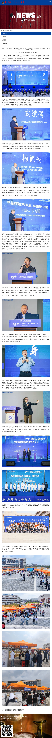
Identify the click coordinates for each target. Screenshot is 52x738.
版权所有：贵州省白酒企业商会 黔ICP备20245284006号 (12, 723)
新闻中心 (7, 30)
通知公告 (4, 43)
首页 (4, 30)
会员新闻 (4, 36)
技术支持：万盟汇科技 (6, 720)
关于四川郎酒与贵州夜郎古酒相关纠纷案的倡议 (13, 710)
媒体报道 (4, 40)
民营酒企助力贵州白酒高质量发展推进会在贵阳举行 (14, 709)
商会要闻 (11, 30)
